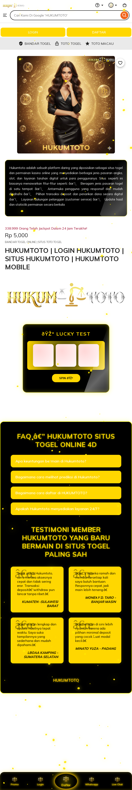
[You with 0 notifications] (113, 5)
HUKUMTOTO (66, 680)
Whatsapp (92, 781)
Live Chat (117, 781)
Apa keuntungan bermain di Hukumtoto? (50, 461)
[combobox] (64, 15)
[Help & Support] (99, 5)
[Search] (124, 15)
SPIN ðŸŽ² (66, 378)
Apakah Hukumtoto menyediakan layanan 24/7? (57, 508)
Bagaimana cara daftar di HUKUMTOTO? (51, 493)
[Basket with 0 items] (125, 5)
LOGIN (33, 32)
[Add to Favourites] (120, 62)
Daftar (66, 781)
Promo (15, 781)
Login (40, 781)
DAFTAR (99, 32)
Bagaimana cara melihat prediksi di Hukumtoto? (57, 477)
